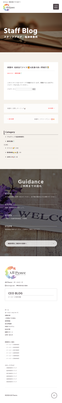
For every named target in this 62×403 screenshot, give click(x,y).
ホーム (7, 310)
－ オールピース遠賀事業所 (12, 353)
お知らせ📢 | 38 (12, 157)
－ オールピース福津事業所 (12, 347)
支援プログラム (9, 326)
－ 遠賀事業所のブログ (11, 376)
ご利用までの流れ (10, 318)
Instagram (10, 286)
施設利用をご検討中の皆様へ (17, 244)
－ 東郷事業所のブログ (11, 379)
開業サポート (9, 332)
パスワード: (19, 89)
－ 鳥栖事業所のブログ (11, 382)
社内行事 (7, 329)
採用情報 (7, 321)
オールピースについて (11, 313)
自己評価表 (8, 324)
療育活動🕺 (11, 141)
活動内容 (7, 315)
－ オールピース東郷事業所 (12, 356)
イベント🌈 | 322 (12, 148)
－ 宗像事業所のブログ (11, 368)
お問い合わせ (9, 335)
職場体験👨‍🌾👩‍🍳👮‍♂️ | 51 (14, 152)
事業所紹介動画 (23, 286)
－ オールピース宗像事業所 (12, 344)
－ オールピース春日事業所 (12, 350)
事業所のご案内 (9, 342)
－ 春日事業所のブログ (11, 373)
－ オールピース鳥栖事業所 (12, 358)
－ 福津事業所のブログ (11, 370)
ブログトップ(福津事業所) (15, 137)
